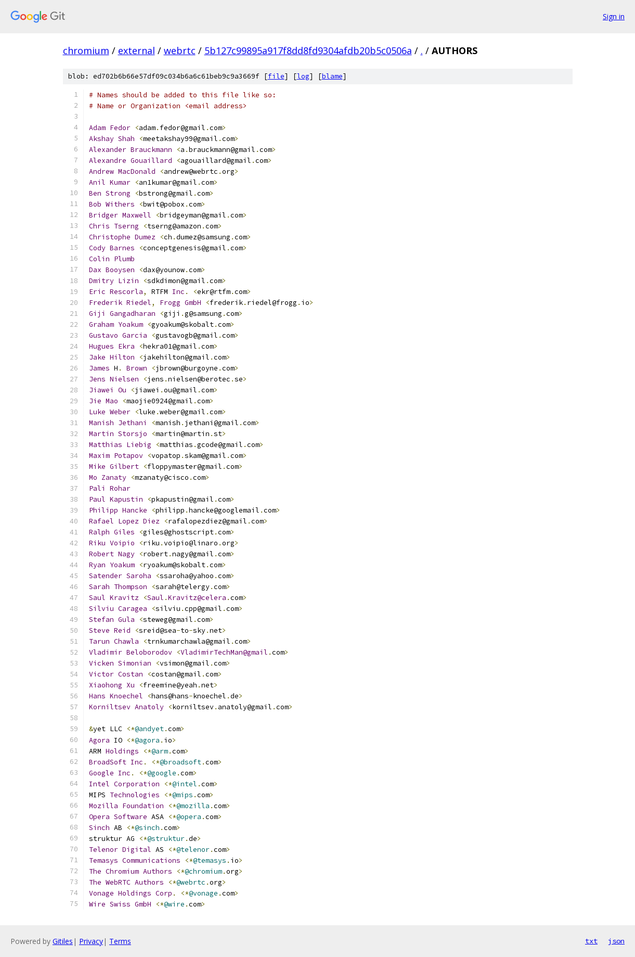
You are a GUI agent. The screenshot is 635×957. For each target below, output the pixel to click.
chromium (86, 50)
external (136, 50)
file (276, 76)
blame (332, 76)
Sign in (614, 16)
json (616, 941)
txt (591, 941)
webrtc (180, 50)
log (303, 76)
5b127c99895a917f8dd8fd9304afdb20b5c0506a (308, 50)
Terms (120, 941)
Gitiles (63, 941)
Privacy (91, 941)
